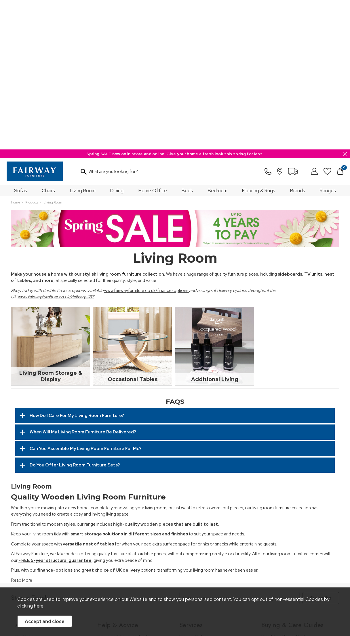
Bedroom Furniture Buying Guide (292, 507)
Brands (297, 41)
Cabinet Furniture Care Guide (288, 538)
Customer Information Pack (122, 487)
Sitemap (193, 579)
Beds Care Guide (277, 546)
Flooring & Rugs (258, 41)
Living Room (83, 41)
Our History (25, 487)
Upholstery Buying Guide (284, 487)
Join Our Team (29, 502)
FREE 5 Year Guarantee (118, 494)
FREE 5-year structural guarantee (55, 411)
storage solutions (103, 384)
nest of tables (98, 394)
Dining (116, 41)
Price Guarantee (30, 579)
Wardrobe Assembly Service (205, 502)
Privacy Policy (137, 579)
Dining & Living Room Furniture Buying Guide (296, 497)
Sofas (20, 41)
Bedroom (217, 41)
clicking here (30, 606)
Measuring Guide (113, 502)
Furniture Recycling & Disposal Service (214, 510)
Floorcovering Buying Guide (287, 523)
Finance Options (194, 487)
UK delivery (128, 421)
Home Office (152, 41)
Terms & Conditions (101, 579)
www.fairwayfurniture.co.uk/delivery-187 (56, 147)
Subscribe (321, 448)
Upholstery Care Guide (282, 531)
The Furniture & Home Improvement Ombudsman (49, 513)
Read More (21, 431)
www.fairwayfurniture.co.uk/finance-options (146, 141)
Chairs (48, 41)
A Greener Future (31, 523)
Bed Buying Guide (278, 515)
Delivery (105, 518)
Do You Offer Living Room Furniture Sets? (75, 315)
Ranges (328, 41)
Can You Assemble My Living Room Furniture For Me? (86, 299)
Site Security (167, 579)
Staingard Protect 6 (197, 494)
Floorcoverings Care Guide (286, 554)
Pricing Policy (64, 579)
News (20, 531)
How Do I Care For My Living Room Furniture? (77, 266)
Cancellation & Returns (118, 510)
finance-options (55, 421)
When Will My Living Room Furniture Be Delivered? (83, 282)
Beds (187, 41)
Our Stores (25, 494)
